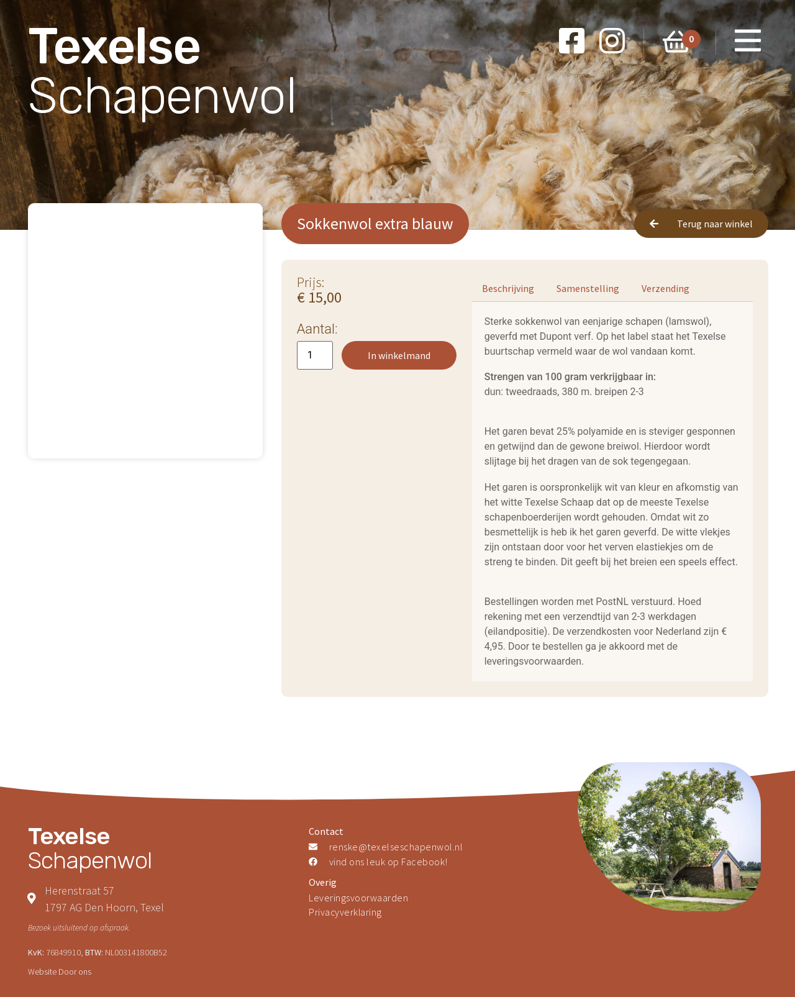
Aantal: (317, 329)
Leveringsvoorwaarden (358, 897)
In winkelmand (399, 355)
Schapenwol (162, 71)
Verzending (665, 288)
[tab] (508, 288)
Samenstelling (587, 288)
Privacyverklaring (346, 912)
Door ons (74, 971)
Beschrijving (508, 288)
